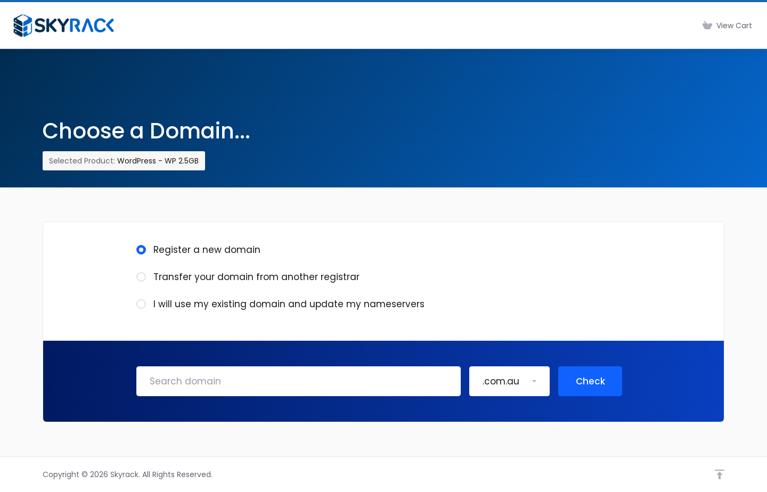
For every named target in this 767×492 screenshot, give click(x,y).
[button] (509, 381)
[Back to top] (719, 474)
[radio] (141, 250)
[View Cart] (727, 25)
